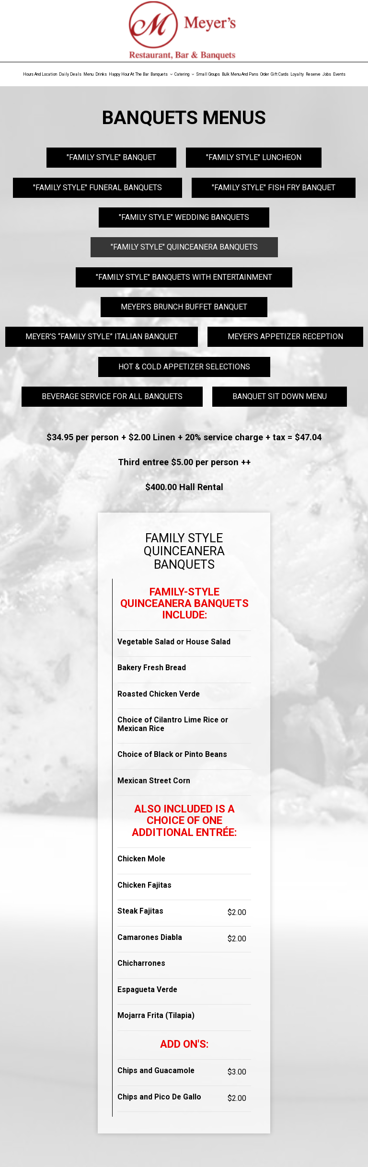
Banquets (161, 74)
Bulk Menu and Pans (240, 74)
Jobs (326, 74)
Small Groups (208, 74)
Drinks (101, 74)
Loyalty (297, 74)
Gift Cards (279, 74)
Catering (184, 74)
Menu (88, 74)
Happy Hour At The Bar (129, 74)
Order (264, 74)
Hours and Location (40, 74)
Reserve (313, 74)
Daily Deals (70, 74)
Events (339, 74)
